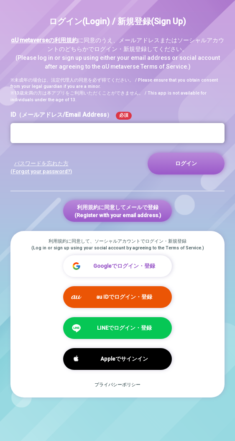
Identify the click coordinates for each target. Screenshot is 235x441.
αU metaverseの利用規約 (44, 40)
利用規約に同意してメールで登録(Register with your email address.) (117, 211)
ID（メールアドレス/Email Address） (71, 115)
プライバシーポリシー (117, 384)
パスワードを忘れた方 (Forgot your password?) (41, 167)
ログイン (186, 163)
